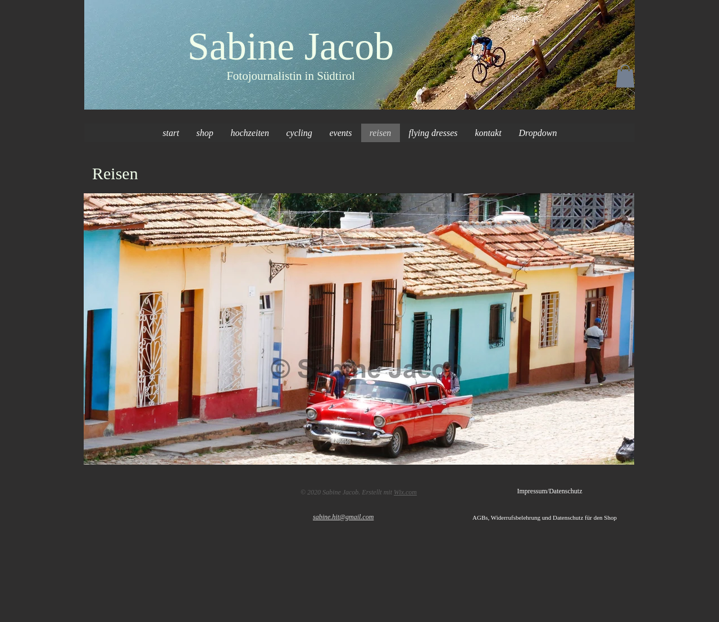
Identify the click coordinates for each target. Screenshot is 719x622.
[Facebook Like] (130, 490)
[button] (625, 76)
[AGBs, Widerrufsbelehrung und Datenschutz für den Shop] (553, 518)
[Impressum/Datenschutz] (549, 491)
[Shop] (519, 18)
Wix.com (405, 492)
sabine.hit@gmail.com (343, 517)
